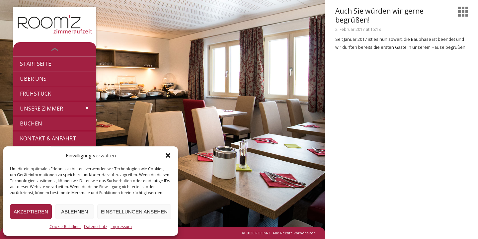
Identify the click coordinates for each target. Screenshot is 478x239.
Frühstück (35, 93)
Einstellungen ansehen (134, 211)
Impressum (121, 226)
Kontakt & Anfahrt (48, 138)
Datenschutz (95, 226)
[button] (168, 155)
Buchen (31, 123)
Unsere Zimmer (41, 108)
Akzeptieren (31, 211)
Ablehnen (74, 211)
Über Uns (33, 78)
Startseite (35, 63)
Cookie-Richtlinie (65, 226)
